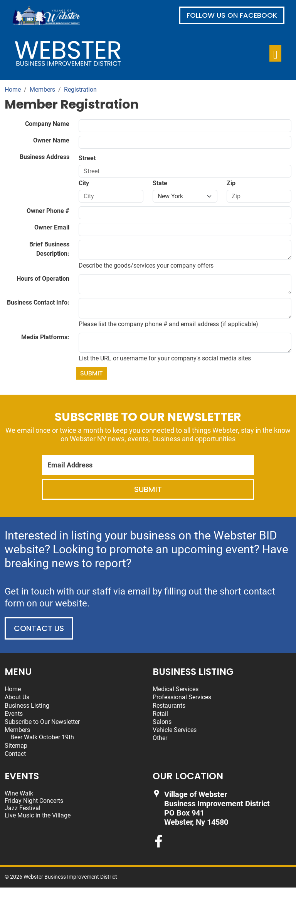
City (84, 183)
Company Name (47, 123)
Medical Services (175, 689)
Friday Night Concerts (34, 800)
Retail (160, 713)
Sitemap (16, 745)
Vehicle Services (175, 730)
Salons (162, 721)
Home (13, 689)
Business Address (44, 157)
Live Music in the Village (38, 815)
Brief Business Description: (49, 249)
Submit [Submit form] (91, 373)
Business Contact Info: (38, 302)
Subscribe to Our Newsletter (42, 721)
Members (17, 730)
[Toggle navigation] (275, 53)
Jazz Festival (22, 808)
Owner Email (51, 227)
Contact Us (39, 628)
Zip (231, 183)
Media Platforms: (45, 337)
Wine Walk (19, 793)
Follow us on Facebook (232, 15)
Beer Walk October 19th (42, 737)
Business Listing (27, 705)
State (160, 183)
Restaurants (169, 705)
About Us (17, 697)
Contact (15, 753)
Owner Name (51, 140)
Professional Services (182, 697)
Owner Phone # (48, 210)
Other (160, 738)
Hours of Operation (43, 278)
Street (87, 158)
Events (14, 713)
